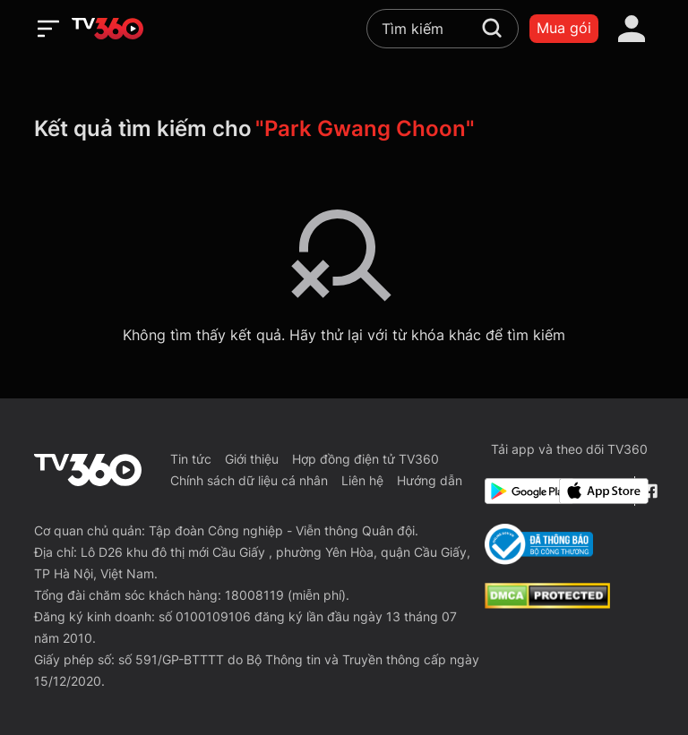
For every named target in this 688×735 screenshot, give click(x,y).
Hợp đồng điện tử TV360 (365, 458)
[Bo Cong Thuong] (539, 544)
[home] (107, 28)
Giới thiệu (252, 458)
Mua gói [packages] (564, 28)
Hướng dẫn (429, 480)
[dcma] (547, 603)
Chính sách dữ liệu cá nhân (249, 480)
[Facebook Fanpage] (648, 491)
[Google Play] (519, 491)
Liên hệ (362, 480)
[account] (631, 28)
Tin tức (190, 458)
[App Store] (593, 491)
